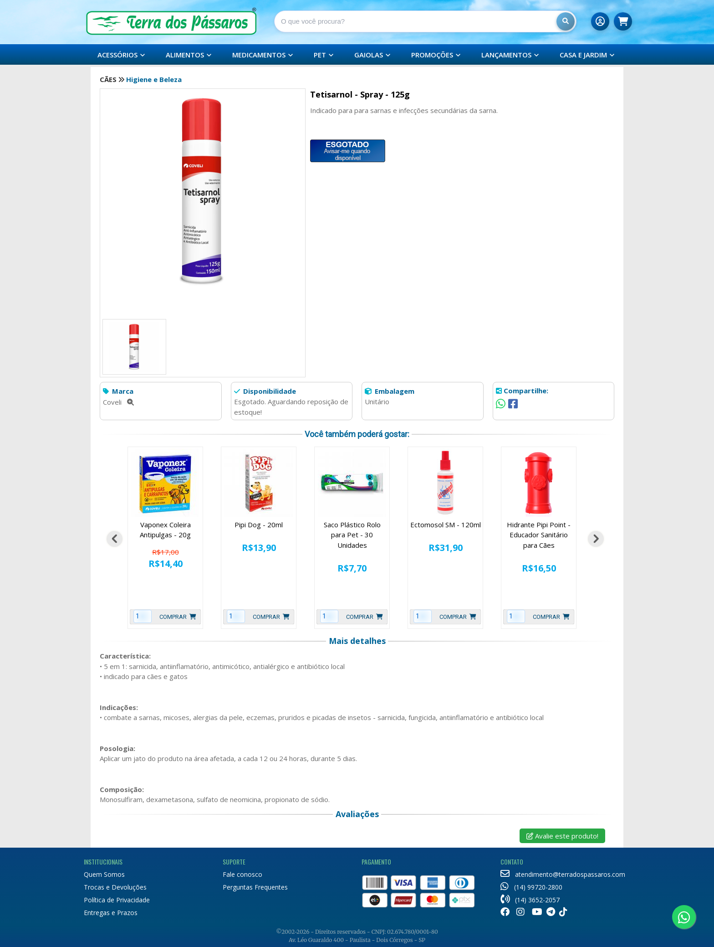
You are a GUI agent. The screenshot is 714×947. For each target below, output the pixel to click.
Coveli (118, 402)
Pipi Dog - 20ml (259, 524)
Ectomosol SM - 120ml (445, 524)
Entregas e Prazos (111, 912)
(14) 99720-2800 (531, 887)
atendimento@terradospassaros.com (562, 874)
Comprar (177, 616)
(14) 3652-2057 (530, 900)
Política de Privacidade (117, 900)
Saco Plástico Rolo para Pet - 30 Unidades (352, 535)
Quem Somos (104, 874)
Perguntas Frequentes (255, 887)
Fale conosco (242, 874)
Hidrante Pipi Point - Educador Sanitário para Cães (539, 535)
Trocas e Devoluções (115, 887)
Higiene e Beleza (154, 79)
